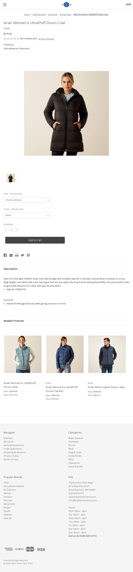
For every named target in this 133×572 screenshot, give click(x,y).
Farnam (8, 500)
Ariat (6, 482)
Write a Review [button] (46, 38)
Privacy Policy (11, 455)
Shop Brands (75, 466)
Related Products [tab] (14, 320)
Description (10, 268)
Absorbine (9, 504)
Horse (71, 445)
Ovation (8, 514)
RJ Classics (10, 489)
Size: (13, 193)
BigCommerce (21, 560)
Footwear (73, 441)
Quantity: (9, 224)
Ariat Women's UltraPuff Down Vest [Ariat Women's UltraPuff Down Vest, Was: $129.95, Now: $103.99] (20, 385)
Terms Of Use (11, 459)
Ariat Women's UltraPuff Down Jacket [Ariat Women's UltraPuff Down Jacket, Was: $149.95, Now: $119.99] (62, 389)
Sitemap (8, 438)
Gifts (71, 459)
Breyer (7, 507)
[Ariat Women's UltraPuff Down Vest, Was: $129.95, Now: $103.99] (23, 354)
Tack (70, 448)
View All (8, 518)
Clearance (74, 463)
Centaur (8, 496)
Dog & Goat (74, 452)
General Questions (14, 445)
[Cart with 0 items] (128, 4)
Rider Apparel (75, 438)
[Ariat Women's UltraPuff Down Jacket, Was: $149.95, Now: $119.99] (65, 354)
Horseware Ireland (14, 486)
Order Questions (13, 448)
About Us (9, 441)
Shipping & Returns (15, 452)
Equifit (7, 511)
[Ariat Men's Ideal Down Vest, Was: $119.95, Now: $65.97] (107, 354)
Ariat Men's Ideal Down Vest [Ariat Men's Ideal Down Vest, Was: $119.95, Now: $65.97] (106, 387)
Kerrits (7, 493)
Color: (13, 209)
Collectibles (74, 455)
